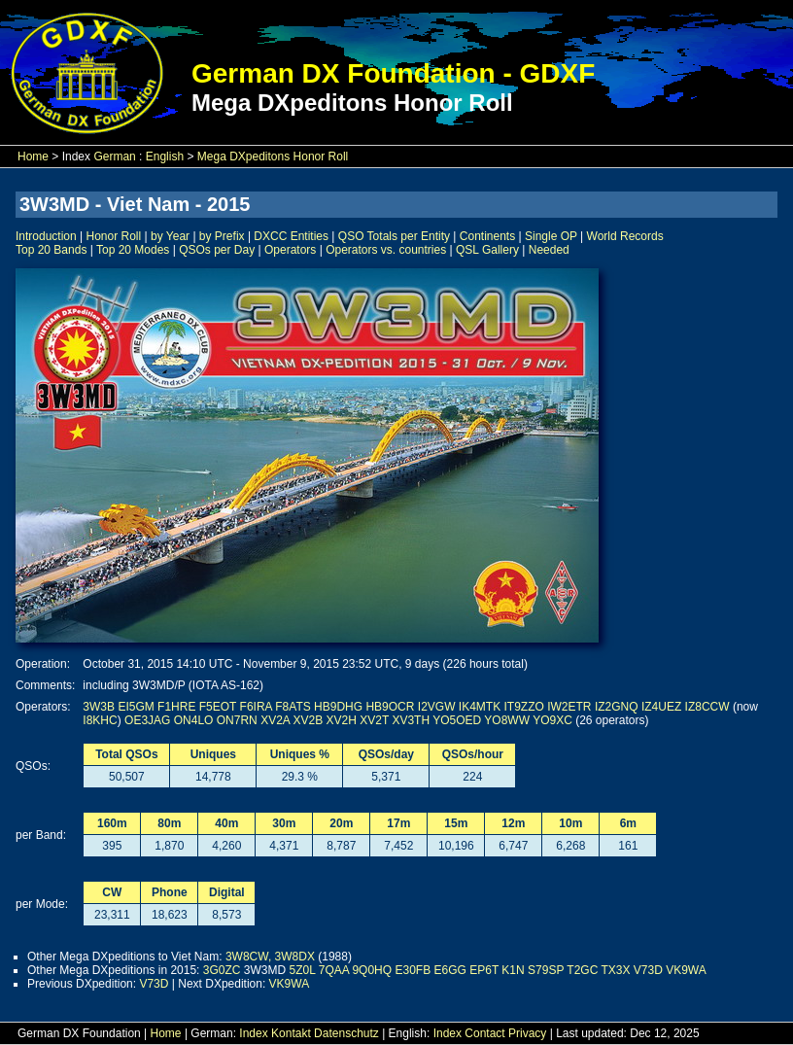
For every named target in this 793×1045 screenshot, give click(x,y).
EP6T (484, 970)
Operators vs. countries (386, 250)
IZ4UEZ (661, 707)
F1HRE (176, 707)
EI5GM (136, 707)
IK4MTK (479, 707)
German (114, 156)
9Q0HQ (372, 970)
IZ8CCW (707, 707)
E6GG (450, 970)
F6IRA (256, 707)
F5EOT (217, 707)
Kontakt (291, 1033)
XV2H (342, 720)
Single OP (551, 236)
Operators (290, 250)
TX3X (615, 970)
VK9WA (686, 970)
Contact (484, 1033)
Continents (487, 236)
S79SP (546, 970)
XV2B (308, 720)
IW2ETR (569, 707)
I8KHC (100, 720)
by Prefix (222, 236)
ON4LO (194, 720)
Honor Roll (114, 236)
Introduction (46, 236)
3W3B (99, 707)
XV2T (374, 720)
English (165, 156)
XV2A (275, 720)
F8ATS (292, 707)
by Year (170, 236)
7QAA (334, 970)
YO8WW (507, 720)
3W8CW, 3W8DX (270, 956)
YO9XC (552, 720)
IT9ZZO (524, 707)
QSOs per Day (217, 250)
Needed (549, 250)
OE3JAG (147, 720)
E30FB (413, 970)
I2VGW (437, 707)
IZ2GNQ (616, 707)
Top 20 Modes (132, 250)
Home (33, 156)
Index (253, 1033)
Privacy (527, 1033)
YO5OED (456, 720)
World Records (625, 236)
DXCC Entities (291, 236)
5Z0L (302, 970)
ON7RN (237, 720)
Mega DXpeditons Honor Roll (272, 156)
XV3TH (411, 720)
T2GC (582, 970)
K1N (512, 970)
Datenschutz (346, 1033)
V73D (648, 970)
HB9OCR (389, 707)
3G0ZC (222, 970)
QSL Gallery (487, 250)
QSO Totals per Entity (394, 236)
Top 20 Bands (51, 250)
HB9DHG (338, 707)
